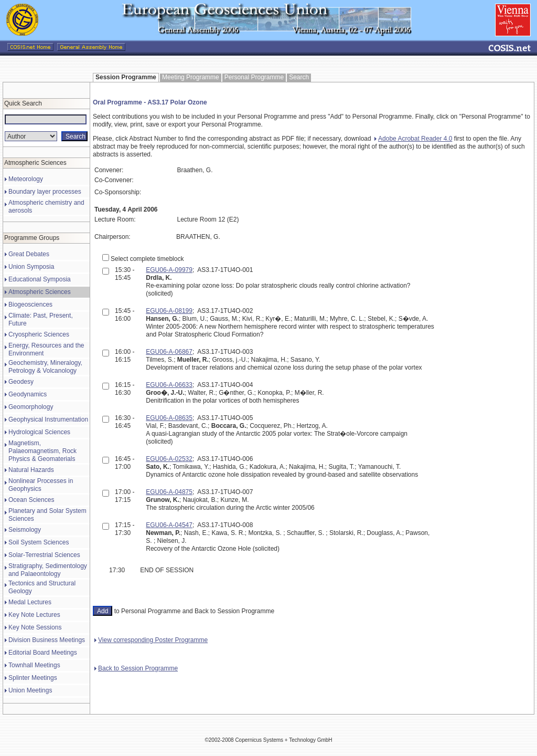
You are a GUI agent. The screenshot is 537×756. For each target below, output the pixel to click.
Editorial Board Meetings (42, 652)
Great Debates (28, 254)
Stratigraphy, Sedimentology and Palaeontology (47, 570)
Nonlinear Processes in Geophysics (40, 484)
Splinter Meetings (32, 677)
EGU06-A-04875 (169, 492)
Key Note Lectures (34, 614)
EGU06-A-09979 (169, 270)
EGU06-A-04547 (169, 525)
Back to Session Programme (136, 668)
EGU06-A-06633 (169, 384)
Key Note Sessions (34, 627)
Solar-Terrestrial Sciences (44, 555)
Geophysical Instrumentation (48, 419)
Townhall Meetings (34, 665)
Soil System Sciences (38, 542)
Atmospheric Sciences (39, 292)
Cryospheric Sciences (38, 334)
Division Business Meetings (46, 640)
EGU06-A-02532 (169, 459)
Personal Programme (254, 77)
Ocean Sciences (31, 499)
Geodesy (21, 381)
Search (299, 77)
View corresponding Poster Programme (151, 640)
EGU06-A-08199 (169, 310)
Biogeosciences (30, 304)
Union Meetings (30, 690)
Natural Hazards (31, 470)
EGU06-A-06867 (169, 351)
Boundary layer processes (44, 191)
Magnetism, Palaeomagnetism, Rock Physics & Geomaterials (42, 451)
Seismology (24, 529)
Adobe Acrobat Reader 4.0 (413, 138)
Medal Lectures (29, 602)
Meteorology (25, 179)
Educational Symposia (39, 279)
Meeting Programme (190, 77)
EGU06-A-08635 (169, 418)
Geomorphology (30, 407)
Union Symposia (31, 266)
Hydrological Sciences (39, 432)
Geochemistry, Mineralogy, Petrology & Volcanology (45, 366)
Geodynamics (27, 394)
